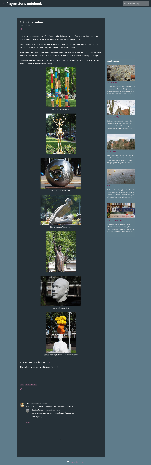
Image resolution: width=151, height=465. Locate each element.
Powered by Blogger (75, 462)
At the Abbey (111, 151)
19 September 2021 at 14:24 (53, 410)
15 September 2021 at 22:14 (39, 403)
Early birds (110, 186)
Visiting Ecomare (112, 82)
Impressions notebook (24, 4)
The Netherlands (31, 384)
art (22, 384)
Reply (28, 422)
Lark (28, 403)
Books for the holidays (114, 220)
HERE (48, 362)
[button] (21, 29)
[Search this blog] (138, 3)
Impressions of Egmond (114, 117)
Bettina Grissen (38, 410)
